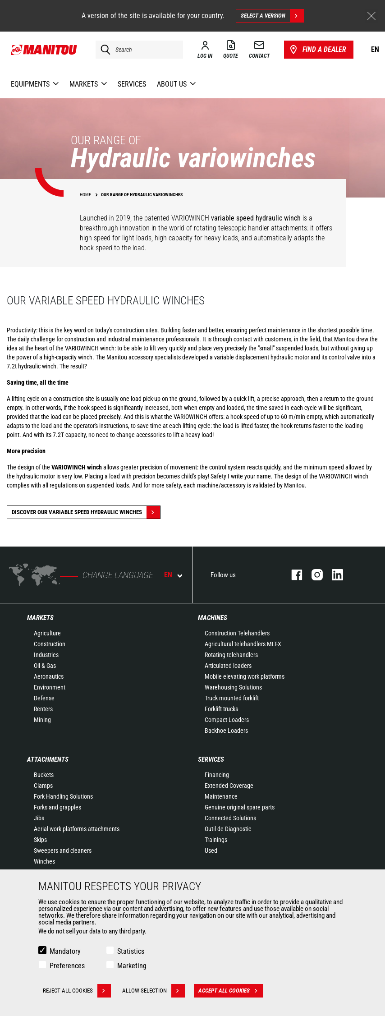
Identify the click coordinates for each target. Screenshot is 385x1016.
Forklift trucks (221, 709)
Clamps (43, 785)
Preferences (67, 965)
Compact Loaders (227, 719)
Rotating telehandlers (231, 654)
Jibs (39, 818)
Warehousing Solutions (233, 687)
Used (211, 850)
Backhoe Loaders (226, 730)
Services (211, 759)
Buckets (44, 774)
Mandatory (65, 951)
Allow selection (153, 991)
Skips (40, 839)
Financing (217, 774)
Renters (43, 709)
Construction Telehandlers (237, 633)
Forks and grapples (57, 807)
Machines (212, 618)
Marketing (132, 965)
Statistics (130, 951)
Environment (49, 687)
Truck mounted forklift (232, 698)
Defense (44, 698)
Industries (46, 654)
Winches (44, 861)
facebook (292, 574)
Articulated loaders (228, 665)
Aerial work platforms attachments (76, 828)
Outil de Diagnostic (228, 828)
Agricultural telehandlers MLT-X (243, 644)
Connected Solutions (230, 818)
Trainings (216, 839)
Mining (42, 719)
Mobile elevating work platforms (244, 676)
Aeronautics (49, 676)
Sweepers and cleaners (63, 850)
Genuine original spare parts (240, 807)
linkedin (333, 574)
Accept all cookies (230, 991)
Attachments (48, 759)
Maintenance (221, 796)
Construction (49, 644)
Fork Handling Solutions (63, 796)
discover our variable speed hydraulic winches (86, 512)
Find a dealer (317, 49)
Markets (40, 618)
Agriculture (47, 633)
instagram (312, 574)
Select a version (272, 15)
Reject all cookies (77, 991)
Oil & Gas (45, 665)
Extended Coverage (229, 785)
